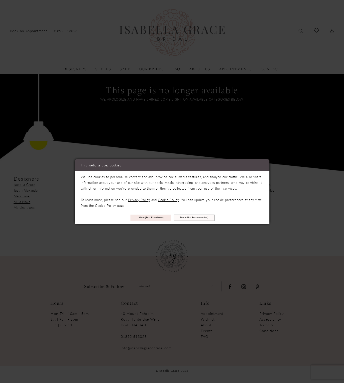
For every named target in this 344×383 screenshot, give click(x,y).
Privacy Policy (139, 198)
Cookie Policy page (110, 204)
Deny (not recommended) (206, 217)
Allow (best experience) (139, 217)
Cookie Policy (168, 198)
